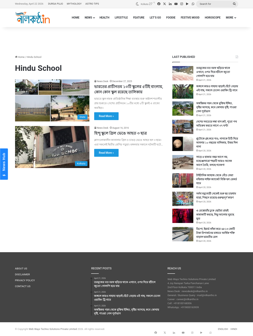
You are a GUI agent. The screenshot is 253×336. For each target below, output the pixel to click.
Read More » (106, 116)
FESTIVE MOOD (190, 17)
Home (20, 57)
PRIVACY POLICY (25, 280)
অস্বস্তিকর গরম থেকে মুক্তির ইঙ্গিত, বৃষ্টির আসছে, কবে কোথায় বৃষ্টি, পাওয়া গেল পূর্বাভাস (216, 107)
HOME (76, 17)
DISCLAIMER (22, 274)
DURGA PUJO (55, 3)
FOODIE (170, 17)
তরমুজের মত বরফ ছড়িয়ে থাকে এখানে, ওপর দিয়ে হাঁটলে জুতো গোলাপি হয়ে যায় (213, 72)
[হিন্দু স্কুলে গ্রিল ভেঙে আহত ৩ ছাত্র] (52, 147)
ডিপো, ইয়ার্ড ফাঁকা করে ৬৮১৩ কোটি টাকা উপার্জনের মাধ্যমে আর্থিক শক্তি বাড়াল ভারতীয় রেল (215, 232)
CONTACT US (23, 286)
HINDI (234, 329)
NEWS (88, 17)
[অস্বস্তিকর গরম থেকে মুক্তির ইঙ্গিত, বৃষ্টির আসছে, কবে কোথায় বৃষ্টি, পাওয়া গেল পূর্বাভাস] (182, 108)
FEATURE (138, 17)
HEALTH (104, 17)
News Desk (102, 81)
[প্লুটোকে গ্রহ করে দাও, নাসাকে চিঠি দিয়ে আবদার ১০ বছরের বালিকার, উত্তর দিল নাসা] (182, 144)
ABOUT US (21, 268)
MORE (229, 17)
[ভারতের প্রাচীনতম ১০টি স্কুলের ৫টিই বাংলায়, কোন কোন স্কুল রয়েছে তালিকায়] (52, 100)
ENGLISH (223, 329)
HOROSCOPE (213, 17)
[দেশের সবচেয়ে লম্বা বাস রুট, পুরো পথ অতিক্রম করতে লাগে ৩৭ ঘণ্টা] (182, 127)
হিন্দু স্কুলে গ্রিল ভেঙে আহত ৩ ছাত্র (120, 133)
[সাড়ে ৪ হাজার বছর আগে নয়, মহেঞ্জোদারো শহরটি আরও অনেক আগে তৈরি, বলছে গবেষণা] (182, 162)
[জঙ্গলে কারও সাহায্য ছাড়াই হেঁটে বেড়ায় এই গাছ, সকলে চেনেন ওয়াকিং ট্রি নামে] (182, 91)
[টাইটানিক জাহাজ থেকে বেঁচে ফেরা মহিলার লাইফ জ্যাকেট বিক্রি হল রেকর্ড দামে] (182, 180)
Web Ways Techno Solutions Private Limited (53, 329)
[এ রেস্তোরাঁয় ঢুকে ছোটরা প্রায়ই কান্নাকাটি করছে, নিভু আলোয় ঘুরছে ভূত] (182, 216)
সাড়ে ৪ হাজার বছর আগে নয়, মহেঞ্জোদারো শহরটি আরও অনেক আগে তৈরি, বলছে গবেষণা (214, 160)
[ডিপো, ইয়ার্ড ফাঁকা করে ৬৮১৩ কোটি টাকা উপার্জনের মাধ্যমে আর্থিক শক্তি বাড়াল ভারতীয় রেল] (182, 234)
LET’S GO (155, 17)
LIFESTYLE (121, 17)
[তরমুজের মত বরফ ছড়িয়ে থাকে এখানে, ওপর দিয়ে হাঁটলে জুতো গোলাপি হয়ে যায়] (182, 73)
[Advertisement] (126, 39)
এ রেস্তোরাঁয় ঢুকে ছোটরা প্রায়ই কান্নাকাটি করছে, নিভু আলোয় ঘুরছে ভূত (215, 214)
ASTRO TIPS (92, 3)
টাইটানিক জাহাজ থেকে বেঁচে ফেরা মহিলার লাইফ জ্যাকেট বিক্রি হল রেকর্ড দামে (216, 179)
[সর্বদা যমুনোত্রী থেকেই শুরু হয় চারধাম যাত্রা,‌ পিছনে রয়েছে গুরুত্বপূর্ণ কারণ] (182, 199)
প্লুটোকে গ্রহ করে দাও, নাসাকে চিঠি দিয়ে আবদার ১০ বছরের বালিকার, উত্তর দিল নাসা (217, 142)
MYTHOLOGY (74, 3)
